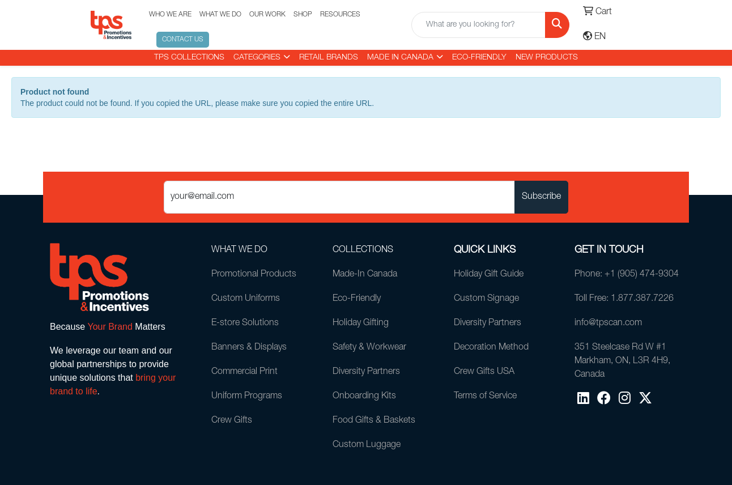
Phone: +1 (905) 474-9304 (626, 274)
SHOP (302, 14)
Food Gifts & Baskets (374, 421)
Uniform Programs (246, 396)
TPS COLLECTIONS (189, 58)
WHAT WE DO (220, 14)
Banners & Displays (249, 347)
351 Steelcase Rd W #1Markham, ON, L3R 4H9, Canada (622, 361)
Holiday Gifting (361, 323)
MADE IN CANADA (400, 58)
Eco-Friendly (479, 58)
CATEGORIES (256, 58)
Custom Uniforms (245, 299)
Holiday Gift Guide (489, 274)
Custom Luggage (367, 445)
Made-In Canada (365, 274)
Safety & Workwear (369, 347)
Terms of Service (485, 396)
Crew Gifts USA (484, 372)
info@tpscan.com (608, 323)
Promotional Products (253, 274)
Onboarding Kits (364, 396)
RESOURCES (340, 14)
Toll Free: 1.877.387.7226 (624, 299)
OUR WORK (267, 14)
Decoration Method (491, 347)
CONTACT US (182, 39)
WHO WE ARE (170, 14)
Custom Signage (486, 299)
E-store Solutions (245, 323)
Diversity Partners (366, 372)
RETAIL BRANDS (328, 58)
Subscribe (541, 197)
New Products (547, 58)
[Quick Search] (478, 25)
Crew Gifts (231, 421)
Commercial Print (244, 372)
